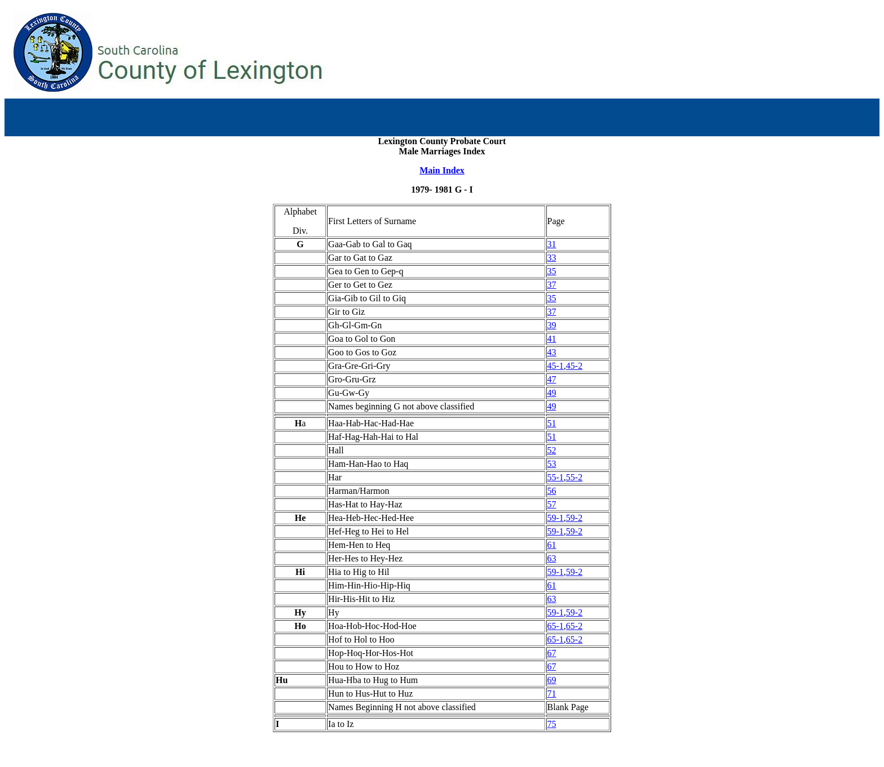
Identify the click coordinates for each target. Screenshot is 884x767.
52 (551, 450)
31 (551, 244)
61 (551, 545)
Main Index (442, 170)
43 (551, 352)
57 (551, 504)
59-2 (574, 518)
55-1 (555, 477)
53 (551, 464)
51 (551, 423)
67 (551, 653)
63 (551, 558)
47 (551, 379)
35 (551, 271)
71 (551, 693)
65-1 (555, 626)
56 (551, 491)
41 (551, 339)
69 (551, 680)
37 (551, 284)
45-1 (555, 366)
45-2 (574, 366)
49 (551, 393)
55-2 (574, 477)
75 (551, 724)
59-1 (555, 518)
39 (551, 325)
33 (551, 257)
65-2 (574, 626)
